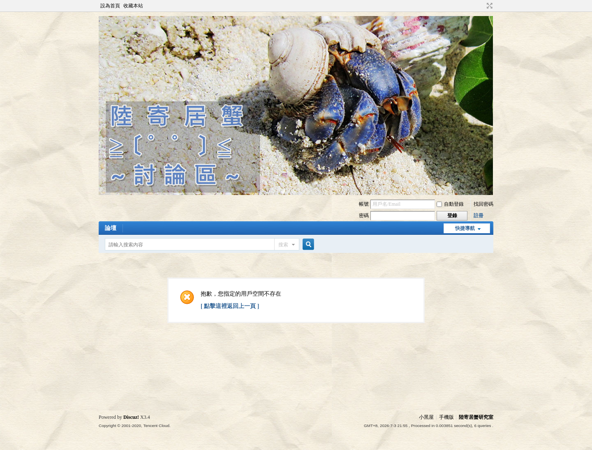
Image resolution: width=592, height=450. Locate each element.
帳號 (364, 204)
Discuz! (131, 417)
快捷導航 (465, 228)
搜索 (283, 245)
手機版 (446, 417)
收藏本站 (133, 6)
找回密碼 (483, 204)
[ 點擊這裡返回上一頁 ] (230, 306)
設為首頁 (110, 6)
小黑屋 (426, 417)
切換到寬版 (488, 5)
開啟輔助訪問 (482, 5)
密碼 (364, 215)
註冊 (478, 215)
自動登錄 (450, 204)
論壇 (110, 228)
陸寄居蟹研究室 (476, 417)
